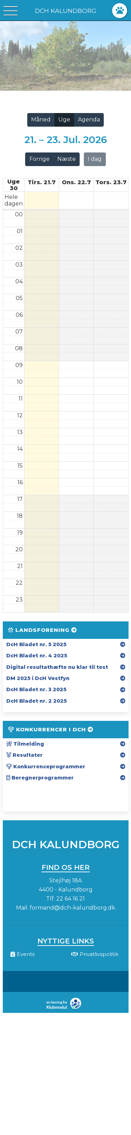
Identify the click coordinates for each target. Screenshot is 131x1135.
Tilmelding (25, 744)
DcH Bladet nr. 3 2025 (36, 689)
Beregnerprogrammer (40, 778)
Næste (66, 159)
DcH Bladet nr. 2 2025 (36, 701)
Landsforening (42, 630)
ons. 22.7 (76, 182)
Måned (41, 119)
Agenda (89, 119)
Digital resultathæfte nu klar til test (57, 667)
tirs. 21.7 (42, 182)
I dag (95, 159)
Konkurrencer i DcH (50, 729)
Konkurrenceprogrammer (45, 766)
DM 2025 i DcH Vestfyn (38, 678)
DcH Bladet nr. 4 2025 (36, 655)
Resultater (24, 755)
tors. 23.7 (110, 182)
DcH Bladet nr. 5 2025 (36, 644)
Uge (64, 119)
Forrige (39, 159)
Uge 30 (13, 185)
